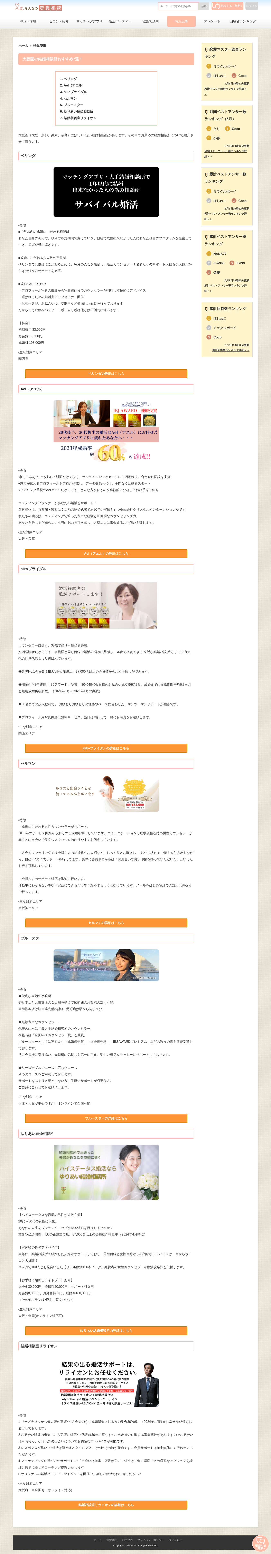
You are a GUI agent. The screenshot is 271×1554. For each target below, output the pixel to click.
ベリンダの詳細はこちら (106, 373)
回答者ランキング (243, 21)
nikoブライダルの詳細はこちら (106, 748)
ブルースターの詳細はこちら (106, 1118)
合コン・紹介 (59, 21)
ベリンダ (70, 79)
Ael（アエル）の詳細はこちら (106, 553)
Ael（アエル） (74, 85)
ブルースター (73, 105)
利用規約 (127, 1540)
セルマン (70, 98)
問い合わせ (175, 1540)
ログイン (252, 6)
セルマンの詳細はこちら (106, 923)
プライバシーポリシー (150, 1540)
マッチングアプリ (89, 21)
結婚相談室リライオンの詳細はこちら (106, 1505)
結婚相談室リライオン (80, 118)
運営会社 (111, 1540)
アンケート (212, 21)
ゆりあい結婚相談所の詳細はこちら (106, 1330)
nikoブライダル (75, 92)
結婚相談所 (151, 21)
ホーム (98, 1540)
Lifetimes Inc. (131, 1545)
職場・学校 (28, 21)
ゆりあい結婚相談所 (78, 111)
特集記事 (181, 21)
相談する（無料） (227, 5)
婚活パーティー (120, 21)
